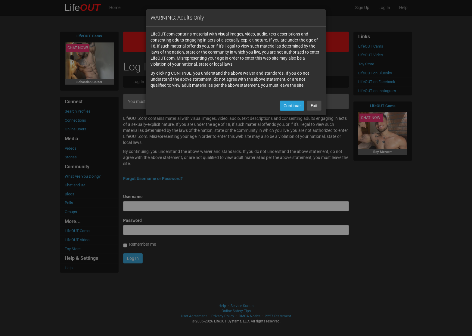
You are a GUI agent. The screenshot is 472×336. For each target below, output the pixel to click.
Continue (292, 105)
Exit (314, 105)
